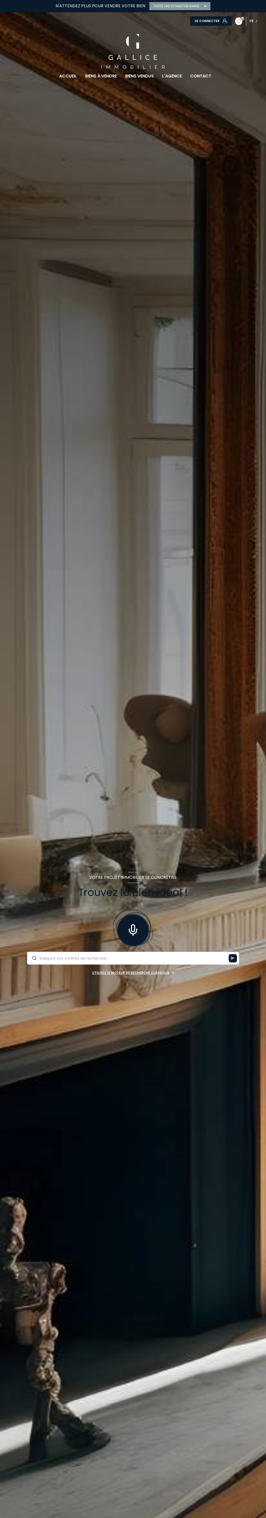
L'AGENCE (172, 76)
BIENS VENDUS (139, 76)
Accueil (68, 76)
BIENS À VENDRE (101, 76)
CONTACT (200, 76)
